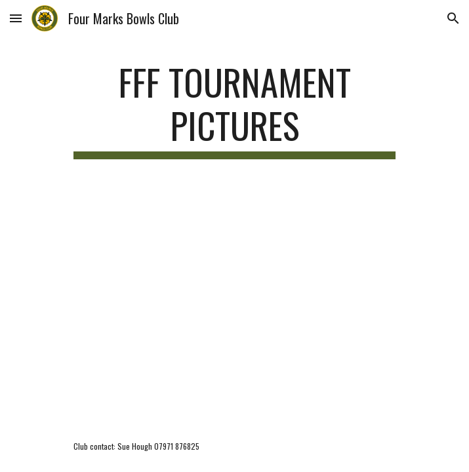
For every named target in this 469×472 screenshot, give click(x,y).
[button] (15, 18)
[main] (234, 110)
